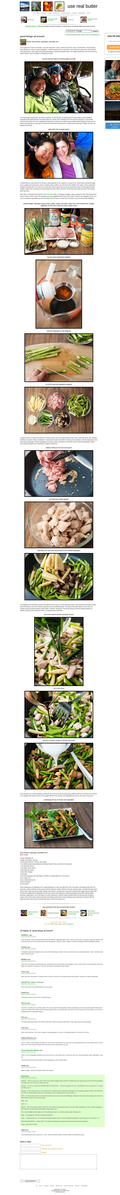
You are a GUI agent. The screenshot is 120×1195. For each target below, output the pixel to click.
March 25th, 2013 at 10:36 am (29, 1077)
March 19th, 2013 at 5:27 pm (28, 961)
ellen (57, 129)
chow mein (70, 19)
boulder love (56, 13)
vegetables (70, 924)
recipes (50, 13)
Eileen (23, 972)
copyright (43, 13)
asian (52, 924)
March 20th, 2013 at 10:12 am (29, 1029)
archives (74, 13)
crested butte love (66, 13)
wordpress (63, 1189)
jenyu (23, 1076)
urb (34, 13)
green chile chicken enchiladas (53, 19)
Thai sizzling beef (48, 194)
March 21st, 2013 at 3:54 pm (28, 1052)
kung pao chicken (53, 913)
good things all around (32, 36)
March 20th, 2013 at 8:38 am (28, 1004)
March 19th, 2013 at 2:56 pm (28, 948)
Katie (23, 1028)
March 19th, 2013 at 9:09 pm (28, 984)
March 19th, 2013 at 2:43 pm (28, 936)
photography (82, 13)
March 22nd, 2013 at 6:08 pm (28, 1067)
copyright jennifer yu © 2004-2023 (34, 26)
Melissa (24, 1003)
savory (64, 924)
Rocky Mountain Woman (30, 1050)
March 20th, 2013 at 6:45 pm (28, 1039)
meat (55, 924)
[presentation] (36, 1173)
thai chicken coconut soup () (93, 913)
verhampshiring (71, 35)
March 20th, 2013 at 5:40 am (28, 994)
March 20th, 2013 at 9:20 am (28, 1018)
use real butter (83, 6)
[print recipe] (24, 855)
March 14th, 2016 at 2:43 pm (28, 1131)
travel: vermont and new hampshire (88, 35)
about (38, 13)
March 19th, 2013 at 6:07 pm (28, 973)
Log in (88, 13)
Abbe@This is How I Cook (30, 982)
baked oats (31, 19)
